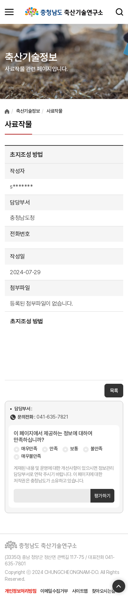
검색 (119, 12)
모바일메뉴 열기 (9, 12)
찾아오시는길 (103, 591)
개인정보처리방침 (20, 591)
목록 (114, 390)
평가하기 (102, 495)
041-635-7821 (52, 417)
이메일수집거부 (54, 591)
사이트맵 (80, 591)
